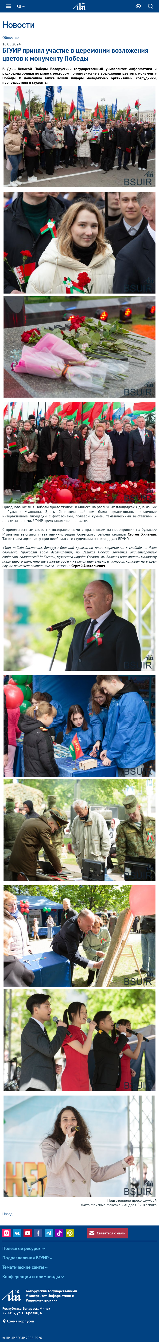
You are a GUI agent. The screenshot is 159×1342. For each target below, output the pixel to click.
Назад (7, 1213)
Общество (10, 37)
